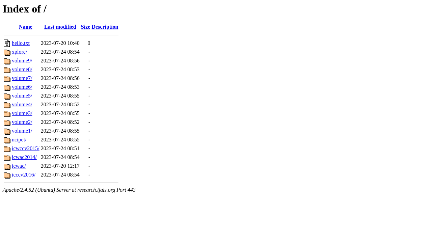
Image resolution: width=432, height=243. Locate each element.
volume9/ (22, 60)
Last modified (60, 27)
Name (25, 27)
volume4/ (22, 104)
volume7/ (22, 78)
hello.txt (21, 43)
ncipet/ (19, 139)
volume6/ (22, 87)
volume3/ (22, 113)
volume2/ (22, 122)
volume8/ (22, 69)
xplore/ (19, 52)
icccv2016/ (23, 175)
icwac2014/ (24, 157)
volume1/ (22, 131)
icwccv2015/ (25, 148)
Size (85, 27)
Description (104, 27)
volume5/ (22, 96)
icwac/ (19, 166)
